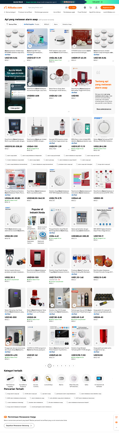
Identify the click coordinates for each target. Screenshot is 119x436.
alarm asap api (85, 160)
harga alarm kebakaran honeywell (15, 407)
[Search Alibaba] (46, 7)
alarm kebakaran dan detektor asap (90, 394)
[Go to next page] (73, 366)
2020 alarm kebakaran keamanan (15, 398)
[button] (66, 7)
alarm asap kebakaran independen (31, 155)
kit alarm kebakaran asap (55, 402)
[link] (116, 417)
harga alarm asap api (103, 164)
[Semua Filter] (12, 24)
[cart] (90, 8)
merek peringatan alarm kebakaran (41, 407)
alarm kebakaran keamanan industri (78, 402)
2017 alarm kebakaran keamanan (84, 398)
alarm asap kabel (11, 155)
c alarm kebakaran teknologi (14, 402)
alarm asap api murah (92, 155)
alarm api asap (49, 160)
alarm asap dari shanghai (84, 164)
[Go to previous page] (45, 366)
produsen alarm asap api (64, 164)
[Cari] (72, 7)
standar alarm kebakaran (35, 402)
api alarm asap (45, 394)
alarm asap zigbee (34, 160)
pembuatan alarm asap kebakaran (65, 394)
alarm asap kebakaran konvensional (16, 164)
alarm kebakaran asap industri (67, 160)
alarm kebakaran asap (37, 398)
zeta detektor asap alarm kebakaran (59, 398)
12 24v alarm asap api (30, 394)
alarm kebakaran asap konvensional (42, 164)
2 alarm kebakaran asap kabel (14, 160)
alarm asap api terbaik (53, 155)
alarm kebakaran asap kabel (72, 155)
